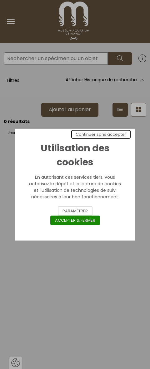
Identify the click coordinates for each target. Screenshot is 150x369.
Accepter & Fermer (75, 220)
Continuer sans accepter (101, 134)
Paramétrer (75, 211)
